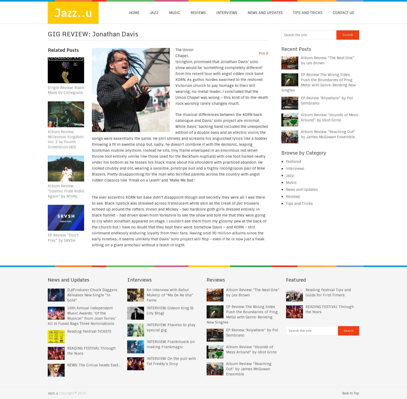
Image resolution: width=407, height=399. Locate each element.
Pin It (263, 53)
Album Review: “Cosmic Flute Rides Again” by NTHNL (66, 191)
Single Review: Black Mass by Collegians (66, 90)
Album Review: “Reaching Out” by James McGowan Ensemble (249, 368)
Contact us (343, 12)
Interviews (226, 12)
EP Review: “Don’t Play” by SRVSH (63, 238)
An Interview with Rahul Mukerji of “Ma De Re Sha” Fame (170, 295)
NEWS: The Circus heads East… (93, 365)
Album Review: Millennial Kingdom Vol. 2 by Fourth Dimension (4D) (66, 139)
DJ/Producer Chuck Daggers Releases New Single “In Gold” (92, 295)
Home (134, 12)
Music (174, 12)
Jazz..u (73, 12)
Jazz (154, 12)
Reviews (198, 12)
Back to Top (350, 393)
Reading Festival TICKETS (89, 331)
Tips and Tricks (307, 12)
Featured (293, 161)
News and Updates (265, 12)
